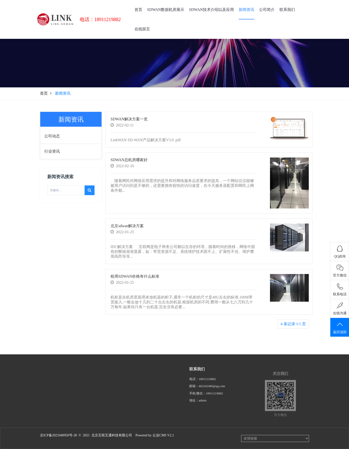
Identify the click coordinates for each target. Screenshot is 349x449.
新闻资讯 (246, 10)
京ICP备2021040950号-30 (58, 435)
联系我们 (287, 10)
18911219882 (207, 382)
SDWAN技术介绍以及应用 (211, 10)
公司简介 (267, 10)
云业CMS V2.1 (163, 435)
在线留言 (142, 29)
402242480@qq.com (212, 389)
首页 (138, 10)
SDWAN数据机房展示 (165, 10)
